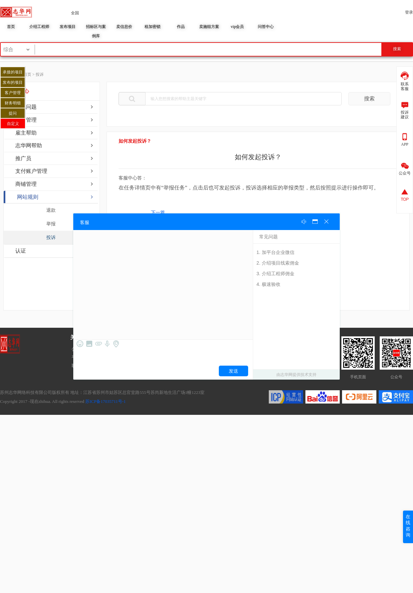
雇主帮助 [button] (26, 133)
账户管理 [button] (26, 120)
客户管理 (13, 92)
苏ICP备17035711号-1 (105, 401)
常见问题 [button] (26, 107)
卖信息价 (124, 26)
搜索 (369, 98)
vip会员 (237, 26)
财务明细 (13, 103)
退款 (51, 210)
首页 (11, 26)
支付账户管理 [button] (31, 171)
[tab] (51, 107)
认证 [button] (20, 251)
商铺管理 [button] (26, 184)
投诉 (51, 237)
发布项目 (68, 26)
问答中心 (266, 26)
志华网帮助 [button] (28, 145)
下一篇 (158, 212)
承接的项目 (13, 72)
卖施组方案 (209, 26)
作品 (181, 26)
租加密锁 (153, 26)
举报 (51, 223)
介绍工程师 (39, 26)
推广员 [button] (23, 158)
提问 (13, 113)
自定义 (13, 123)
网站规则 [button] (27, 197)
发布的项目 (13, 82)
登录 (409, 12)
